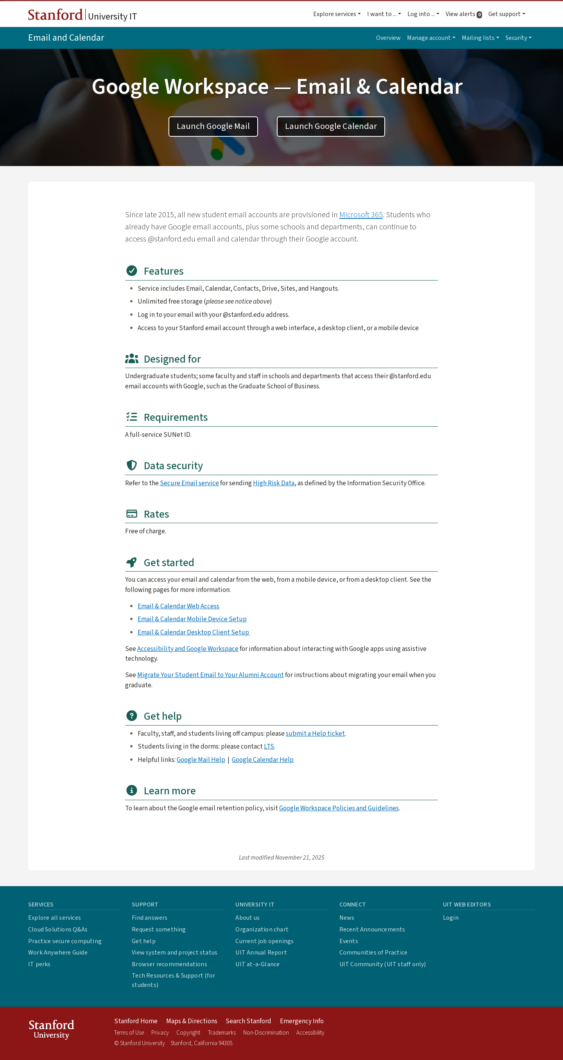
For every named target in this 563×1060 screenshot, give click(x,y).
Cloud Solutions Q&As (58, 929)
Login (451, 917)
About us (247, 917)
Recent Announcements (372, 929)
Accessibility (310, 1033)
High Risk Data (273, 483)
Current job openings (264, 941)
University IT (82, 16)
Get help (144, 941)
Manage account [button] (429, 38)
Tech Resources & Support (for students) (173, 980)
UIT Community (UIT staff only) (382, 964)
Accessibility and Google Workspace (187, 649)
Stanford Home (136, 1021)
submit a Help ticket (315, 733)
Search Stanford (248, 1021)
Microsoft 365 (361, 214)
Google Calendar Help (263, 760)
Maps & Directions (191, 1021)
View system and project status (174, 952)
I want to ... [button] (381, 14)
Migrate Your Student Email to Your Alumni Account (210, 675)
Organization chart (262, 929)
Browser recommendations (169, 964)
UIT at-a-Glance (257, 964)
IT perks (39, 964)
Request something (159, 929)
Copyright (188, 1033)
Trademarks (222, 1033)
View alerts (465, 14)
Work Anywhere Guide (58, 952)
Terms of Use (129, 1033)
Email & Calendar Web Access (178, 606)
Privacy (160, 1033)
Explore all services (54, 917)
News (347, 917)
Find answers (149, 917)
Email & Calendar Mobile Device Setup (192, 619)
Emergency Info (302, 1021)
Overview (388, 38)
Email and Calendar (66, 38)
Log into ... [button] (421, 14)
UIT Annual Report (261, 952)
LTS (269, 746)
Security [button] (516, 38)
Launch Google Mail (213, 126)
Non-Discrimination (266, 1033)
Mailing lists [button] (478, 38)
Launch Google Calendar (331, 126)
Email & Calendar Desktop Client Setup (194, 632)
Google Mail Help (201, 760)
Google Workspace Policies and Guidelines (339, 808)
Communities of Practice (373, 952)
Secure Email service (189, 483)
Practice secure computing (65, 941)
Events (348, 941)
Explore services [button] (334, 14)
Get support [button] (504, 14)
